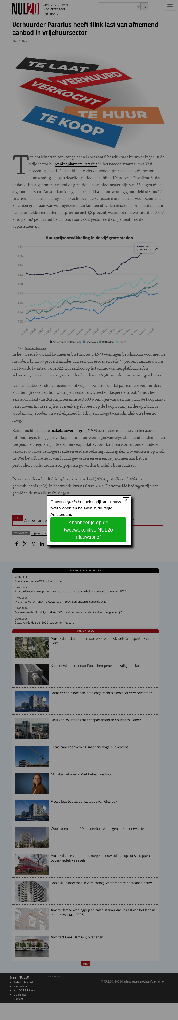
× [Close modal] (126, 500)
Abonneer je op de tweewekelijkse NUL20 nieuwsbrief (88, 530)
